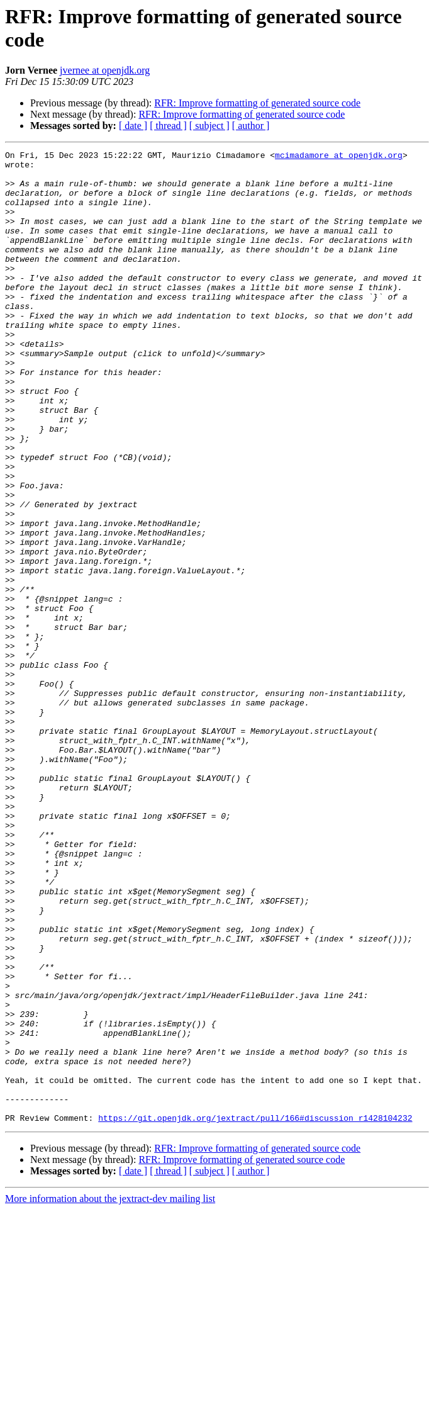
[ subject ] (209, 125)
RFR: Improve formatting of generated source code (257, 103)
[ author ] (251, 125)
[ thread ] (168, 125)
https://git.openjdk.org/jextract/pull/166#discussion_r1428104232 (255, 1312)
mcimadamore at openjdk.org (339, 156)
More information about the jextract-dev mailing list (110, 1393)
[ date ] (133, 125)
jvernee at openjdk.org (105, 70)
